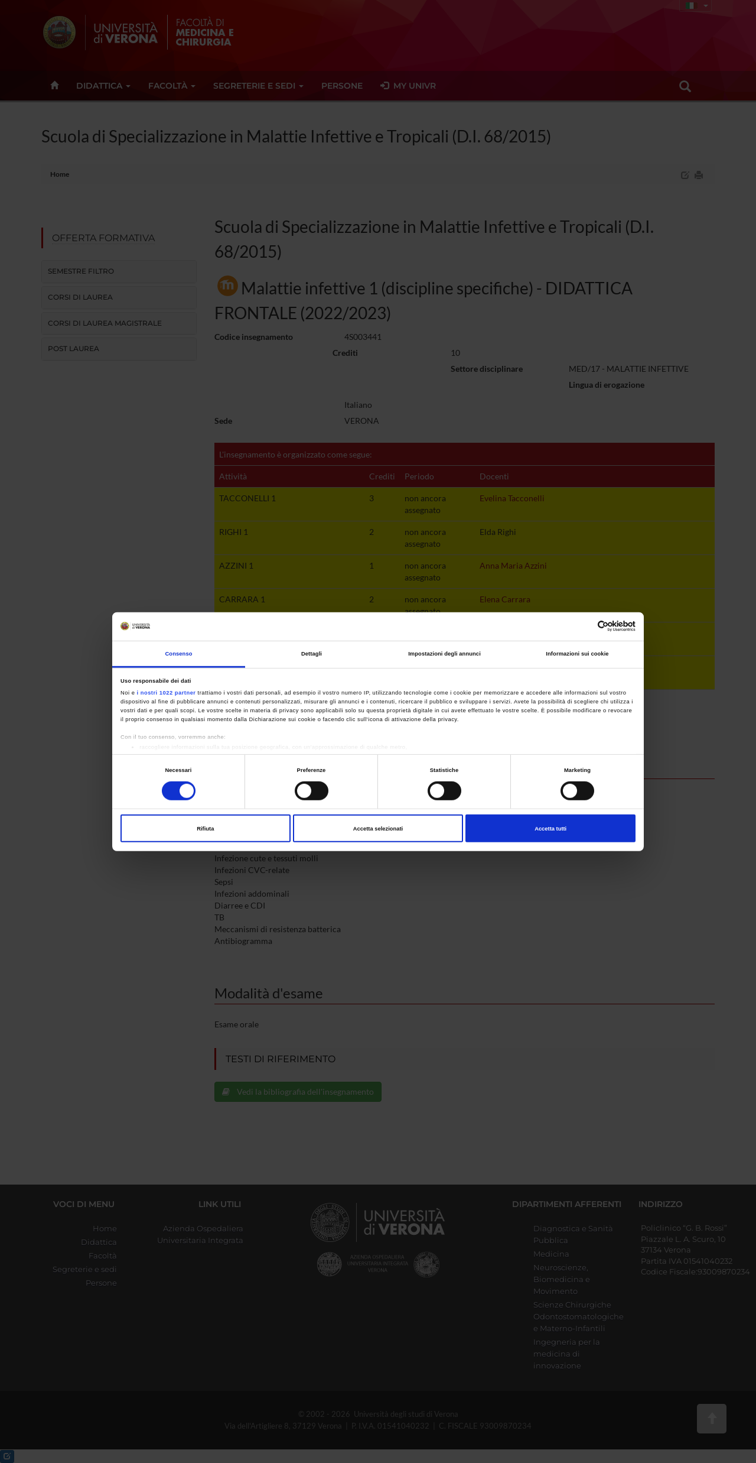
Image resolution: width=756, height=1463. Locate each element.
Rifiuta (205, 828)
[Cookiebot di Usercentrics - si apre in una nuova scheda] (584, 626)
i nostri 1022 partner (166, 693)
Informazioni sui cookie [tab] (577, 654)
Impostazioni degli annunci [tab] (444, 654)
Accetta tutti (550, 828)
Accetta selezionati (378, 828)
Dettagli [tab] (311, 654)
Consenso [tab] (178, 654)
